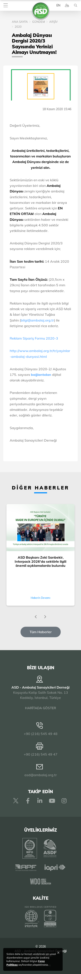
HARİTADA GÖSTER (40, 708)
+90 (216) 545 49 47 (40, 754)
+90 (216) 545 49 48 (40, 734)
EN (58, 5)
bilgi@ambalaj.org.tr (37, 320)
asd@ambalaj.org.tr (40, 775)
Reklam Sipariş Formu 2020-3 (34, 338)
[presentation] (36, 617)
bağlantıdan (41, 374)
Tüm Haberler (41, 632)
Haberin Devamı (40, 597)
